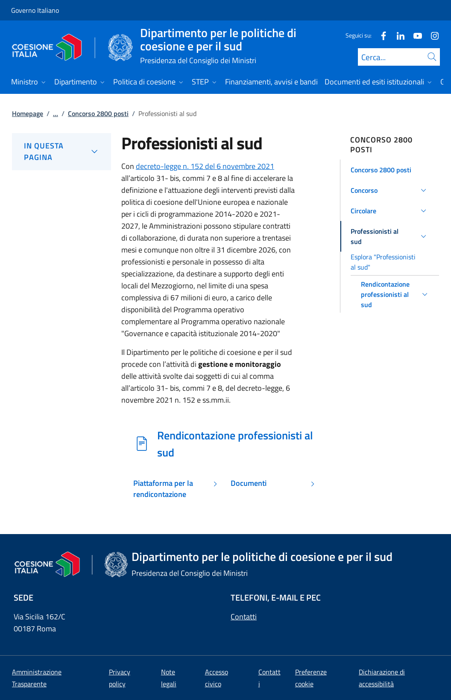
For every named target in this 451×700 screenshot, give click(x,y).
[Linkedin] (397, 35)
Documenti (248, 483)
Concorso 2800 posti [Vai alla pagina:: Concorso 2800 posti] (98, 113)
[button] (389, 170)
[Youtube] (414, 35)
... (55, 113)
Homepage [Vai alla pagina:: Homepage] (27, 113)
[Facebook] (380, 35)
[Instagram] (431, 35)
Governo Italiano (35, 10)
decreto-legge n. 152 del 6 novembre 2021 (205, 166)
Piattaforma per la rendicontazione (163, 489)
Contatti (244, 616)
